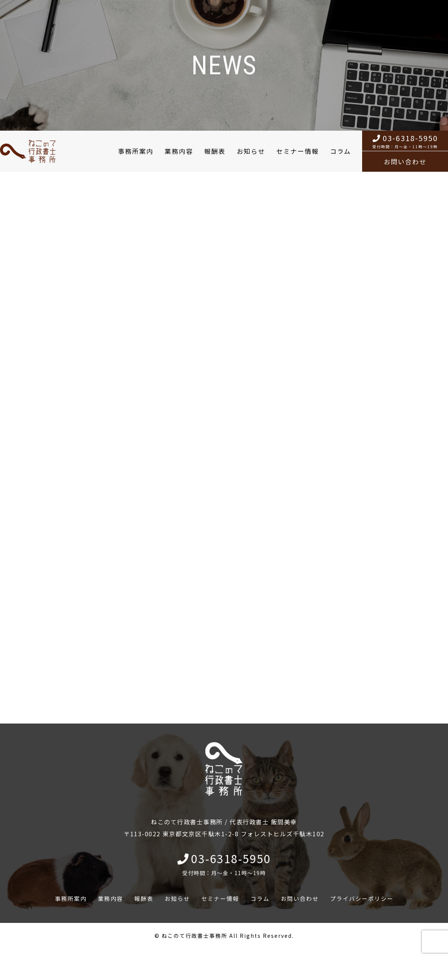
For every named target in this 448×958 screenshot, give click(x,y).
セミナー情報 (297, 151)
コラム (340, 151)
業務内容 (179, 151)
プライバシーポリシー (361, 898)
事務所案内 (135, 151)
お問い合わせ (405, 161)
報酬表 (214, 151)
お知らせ (251, 151)
